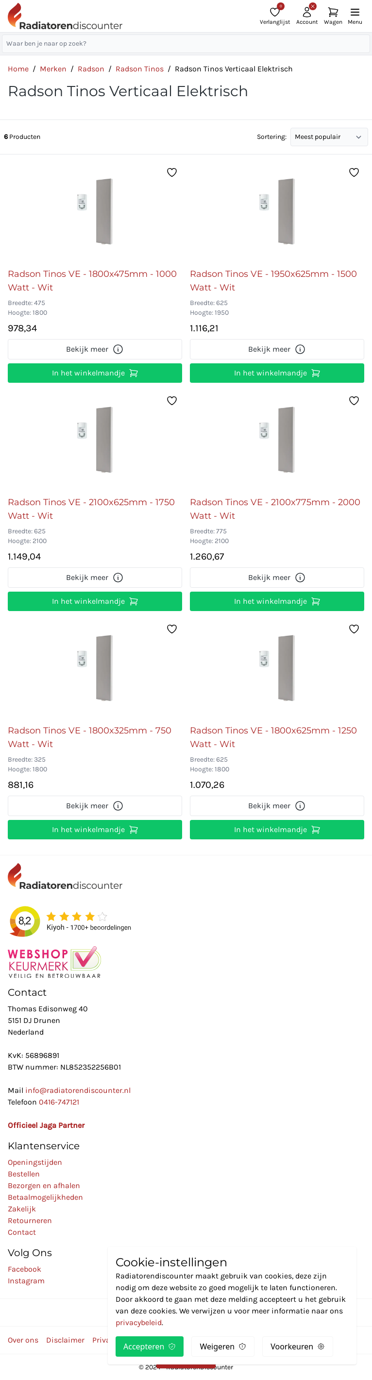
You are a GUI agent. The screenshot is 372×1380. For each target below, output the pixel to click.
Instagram (26, 1280)
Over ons (23, 1340)
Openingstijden (35, 1162)
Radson (91, 68)
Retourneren (30, 1220)
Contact (22, 1232)
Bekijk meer (95, 349)
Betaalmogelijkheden (45, 1197)
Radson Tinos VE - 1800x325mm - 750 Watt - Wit (89, 737)
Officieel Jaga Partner (46, 1125)
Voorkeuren (298, 1346)
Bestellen (24, 1173)
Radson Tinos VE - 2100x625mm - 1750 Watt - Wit (91, 509)
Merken (53, 68)
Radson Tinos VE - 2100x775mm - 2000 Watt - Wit (275, 509)
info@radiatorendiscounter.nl (78, 1090)
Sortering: (272, 137)
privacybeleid (139, 1322)
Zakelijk (22, 1208)
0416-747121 (59, 1102)
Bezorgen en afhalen (44, 1185)
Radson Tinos (140, 68)
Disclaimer (65, 1340)
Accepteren (149, 1346)
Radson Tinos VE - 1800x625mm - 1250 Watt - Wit (273, 737)
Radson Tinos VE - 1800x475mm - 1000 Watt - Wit (92, 281)
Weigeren (223, 1346)
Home (18, 68)
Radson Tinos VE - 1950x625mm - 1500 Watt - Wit (273, 281)
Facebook (24, 1269)
